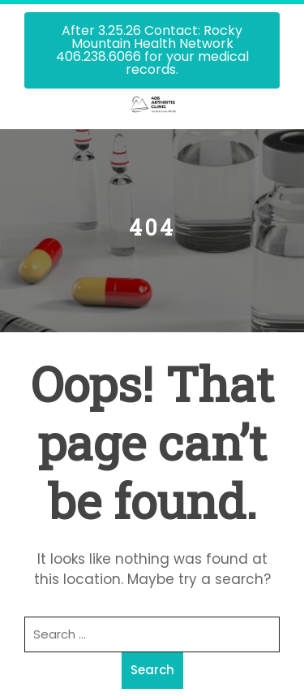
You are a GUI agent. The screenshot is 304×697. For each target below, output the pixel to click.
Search (152, 669)
